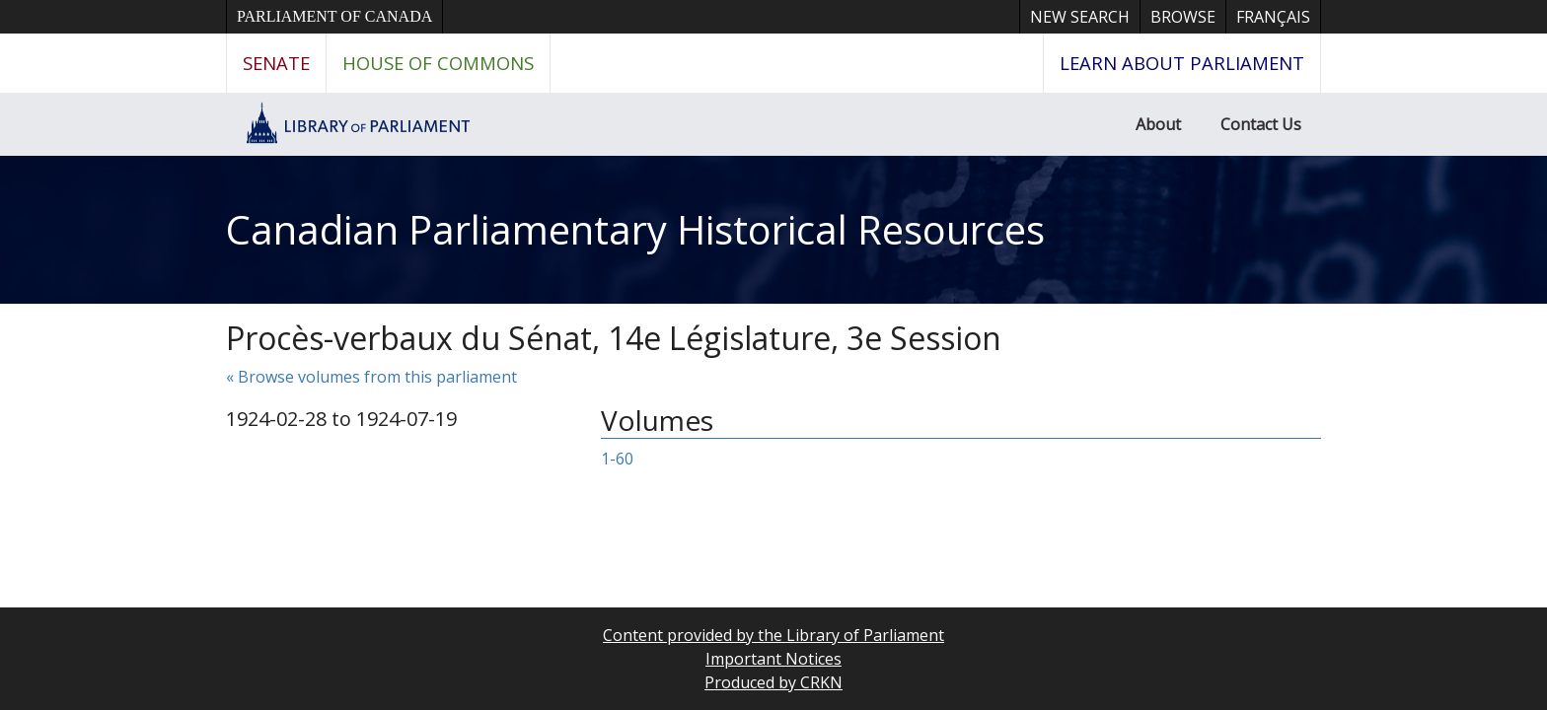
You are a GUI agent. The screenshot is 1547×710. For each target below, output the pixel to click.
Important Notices (773, 659)
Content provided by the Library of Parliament (773, 635)
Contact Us (1260, 124)
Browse (1183, 17)
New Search (1080, 17)
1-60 (617, 458)
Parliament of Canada (334, 16)
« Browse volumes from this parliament (371, 377)
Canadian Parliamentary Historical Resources (635, 229)
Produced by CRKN (773, 682)
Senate (276, 62)
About (1158, 124)
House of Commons (438, 62)
